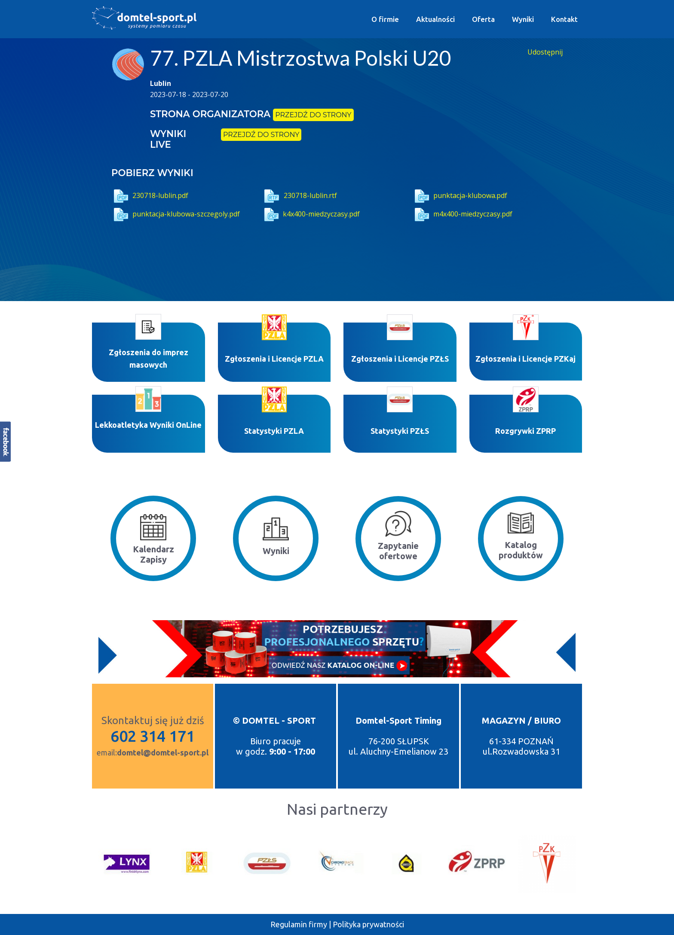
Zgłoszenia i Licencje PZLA (274, 358)
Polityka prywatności (368, 924)
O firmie (385, 19)
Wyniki (523, 19)
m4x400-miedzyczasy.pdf (462, 214)
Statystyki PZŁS (400, 430)
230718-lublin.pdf (149, 195)
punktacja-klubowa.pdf (459, 195)
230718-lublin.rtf (299, 195)
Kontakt (564, 19)
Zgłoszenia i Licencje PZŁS (400, 358)
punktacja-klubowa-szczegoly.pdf (175, 214)
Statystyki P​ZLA (274, 430)
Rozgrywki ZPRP (525, 430)
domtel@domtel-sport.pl (162, 752)
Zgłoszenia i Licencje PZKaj (525, 358)
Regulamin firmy (298, 924)
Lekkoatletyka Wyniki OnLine (148, 424)
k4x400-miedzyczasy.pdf (311, 214)
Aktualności (435, 19)
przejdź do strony (313, 115)
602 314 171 (152, 736)
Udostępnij (545, 52)
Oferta (483, 19)
